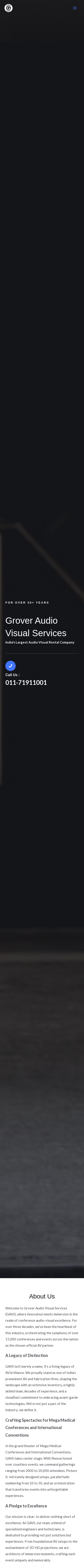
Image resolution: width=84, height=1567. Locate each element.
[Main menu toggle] (75, 8)
